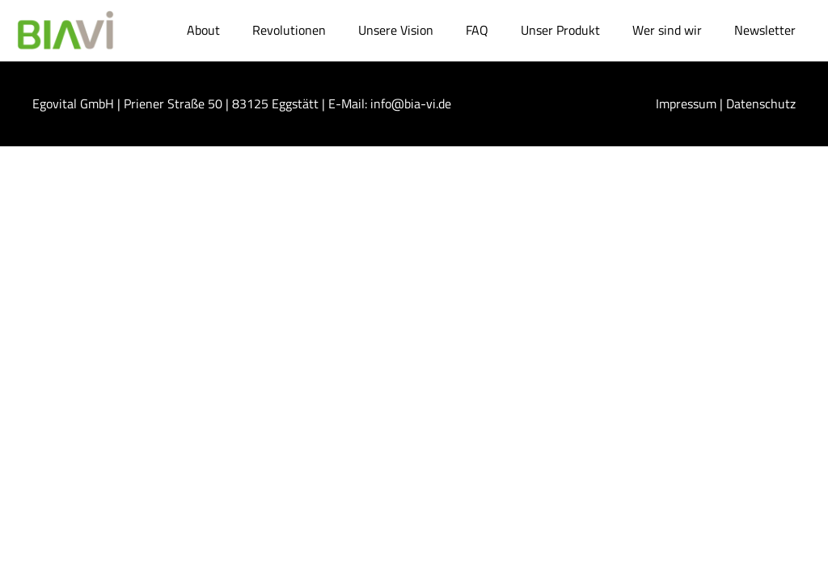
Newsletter (765, 30)
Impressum (686, 103)
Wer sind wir (667, 30)
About (203, 30)
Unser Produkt (560, 30)
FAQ (477, 30)
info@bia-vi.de (410, 103)
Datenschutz (761, 103)
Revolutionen (289, 30)
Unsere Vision (395, 30)
